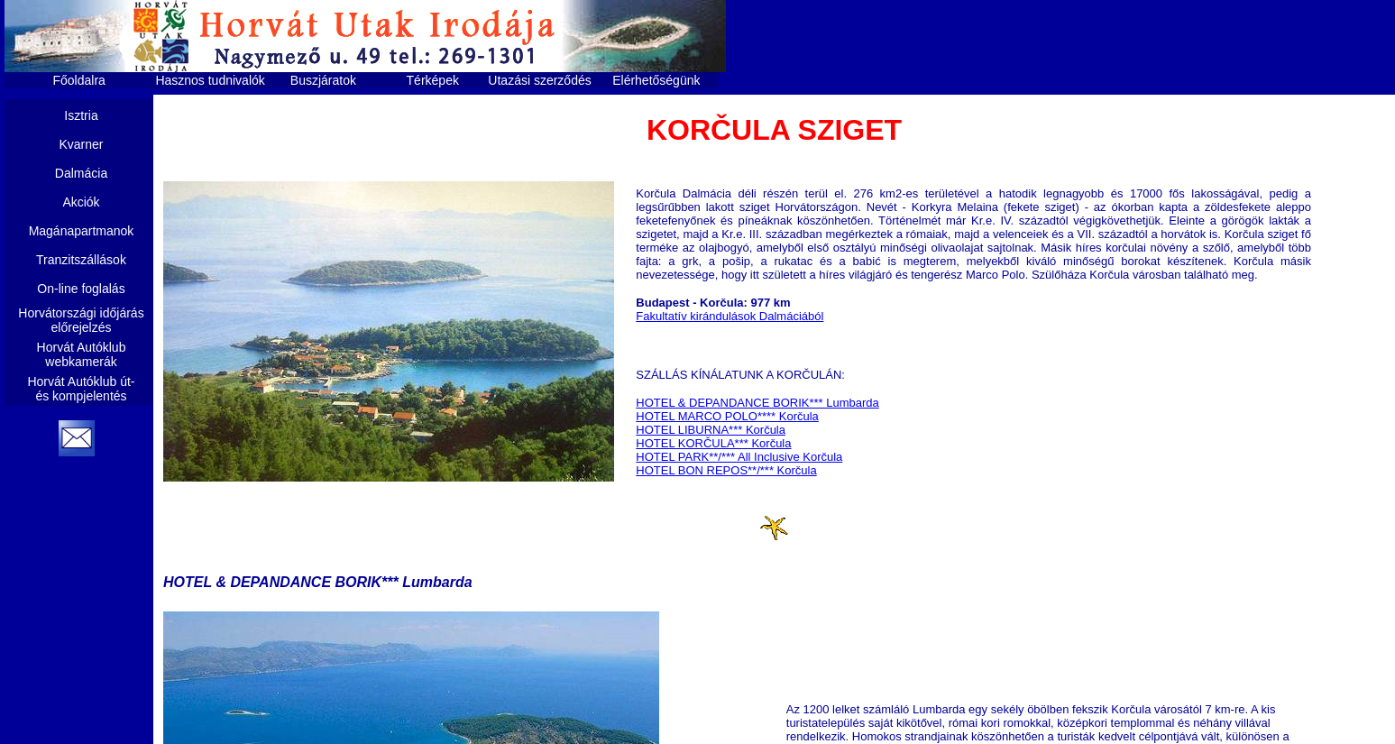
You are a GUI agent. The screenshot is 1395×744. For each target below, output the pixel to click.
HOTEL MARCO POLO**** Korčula (727, 416)
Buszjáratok (323, 80)
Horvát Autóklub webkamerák (81, 354)
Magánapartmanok (81, 231)
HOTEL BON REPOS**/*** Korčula (726, 470)
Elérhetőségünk (656, 80)
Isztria (80, 115)
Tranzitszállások (81, 260)
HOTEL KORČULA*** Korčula (713, 443)
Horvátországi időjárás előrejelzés (80, 320)
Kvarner (81, 144)
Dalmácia (81, 173)
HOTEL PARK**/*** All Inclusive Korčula (739, 457)
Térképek (433, 80)
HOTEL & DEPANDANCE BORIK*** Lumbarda (757, 402)
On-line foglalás (80, 288)
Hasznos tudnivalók (209, 80)
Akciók (80, 202)
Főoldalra (79, 80)
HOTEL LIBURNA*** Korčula (710, 429)
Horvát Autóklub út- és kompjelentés (80, 388)
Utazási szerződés (539, 80)
